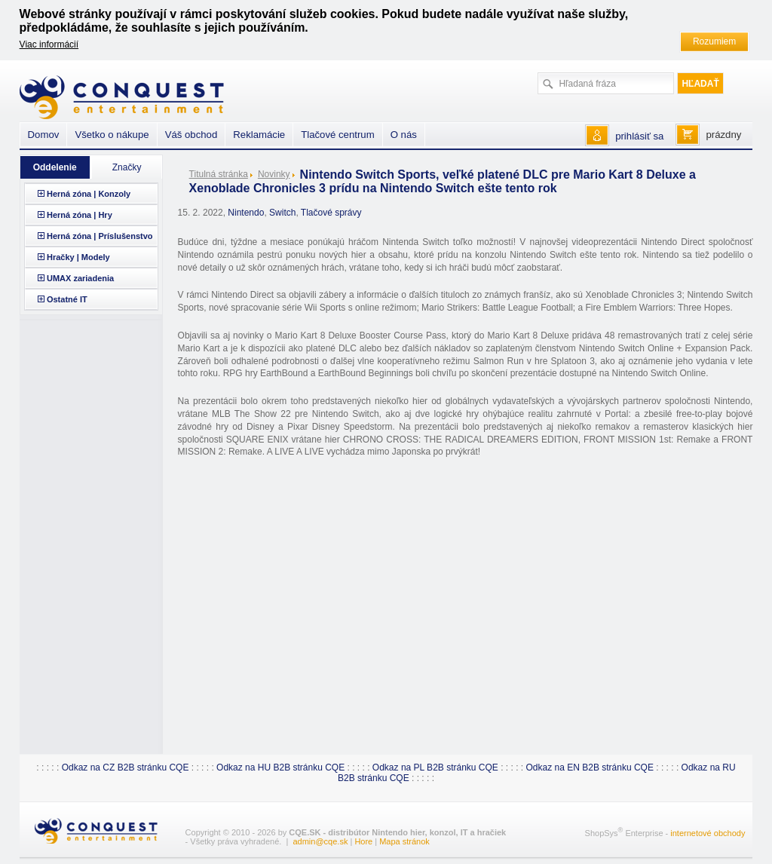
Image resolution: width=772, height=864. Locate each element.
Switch (282, 212)
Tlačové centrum (337, 134)
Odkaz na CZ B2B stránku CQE (125, 767)
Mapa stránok (404, 841)
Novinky (274, 174)
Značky (127, 167)
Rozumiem (714, 41)
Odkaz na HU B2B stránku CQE (280, 767)
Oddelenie (55, 167)
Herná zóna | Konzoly (88, 193)
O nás (404, 134)
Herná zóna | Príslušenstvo (100, 236)
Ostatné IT (67, 299)
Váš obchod (191, 134)
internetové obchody (707, 833)
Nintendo (246, 212)
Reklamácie (259, 134)
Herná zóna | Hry (79, 214)
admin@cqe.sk (320, 841)
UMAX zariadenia (80, 278)
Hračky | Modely (78, 257)
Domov (44, 134)
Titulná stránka (218, 174)
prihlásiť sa (639, 136)
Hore (363, 841)
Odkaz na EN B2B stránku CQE (590, 767)
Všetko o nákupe (112, 134)
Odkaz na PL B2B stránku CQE (435, 767)
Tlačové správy (331, 212)
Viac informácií (49, 44)
